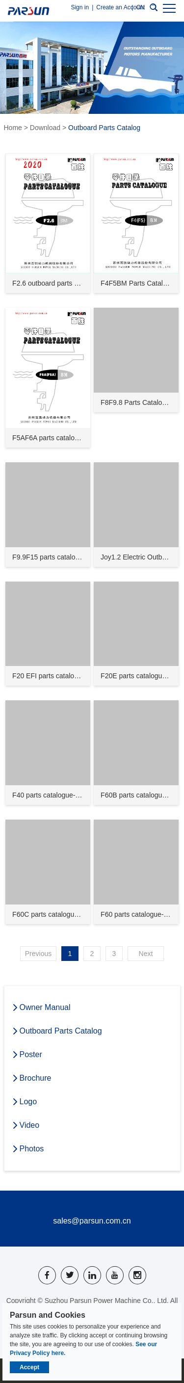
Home (13, 128)
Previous (38, 953)
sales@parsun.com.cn (92, 1221)
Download (45, 128)
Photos (28, 1149)
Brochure (32, 1078)
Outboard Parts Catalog (104, 128)
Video (26, 1125)
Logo (24, 1102)
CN (140, 7)
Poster (27, 1055)
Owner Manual (41, 1007)
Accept (29, 1367)
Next (146, 953)
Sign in (80, 7)
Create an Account (120, 7)
